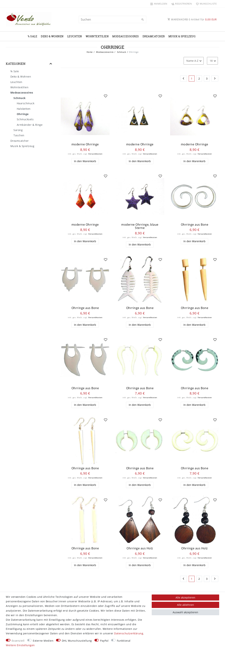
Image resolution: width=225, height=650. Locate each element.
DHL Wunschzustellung (77, 640)
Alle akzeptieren (185, 597)
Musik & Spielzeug (182, 36)
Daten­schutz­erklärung (128, 633)
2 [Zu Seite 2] (199, 78)
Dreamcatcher (154, 36)
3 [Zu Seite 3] (207, 78)
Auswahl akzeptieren (185, 612)
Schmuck (121, 52)
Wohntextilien (97, 36)
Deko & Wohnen (52, 36)
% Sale (32, 36)
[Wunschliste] (205, 3)
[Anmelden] (159, 3)
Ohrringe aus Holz (140, 548)
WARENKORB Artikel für (192, 19)
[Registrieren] (181, 3)
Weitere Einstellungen (20, 645)
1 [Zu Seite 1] (192, 78)
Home (90, 52)
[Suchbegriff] (112, 19)
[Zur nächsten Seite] (215, 79)
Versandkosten (95, 154)
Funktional (124, 640)
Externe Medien (43, 640)
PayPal (104, 640)
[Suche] (142, 19)
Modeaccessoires (125, 36)
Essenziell (18, 640)
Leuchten (74, 36)
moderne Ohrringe (85, 144)
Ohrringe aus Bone (194, 224)
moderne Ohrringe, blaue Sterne (139, 226)
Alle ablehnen (185, 605)
